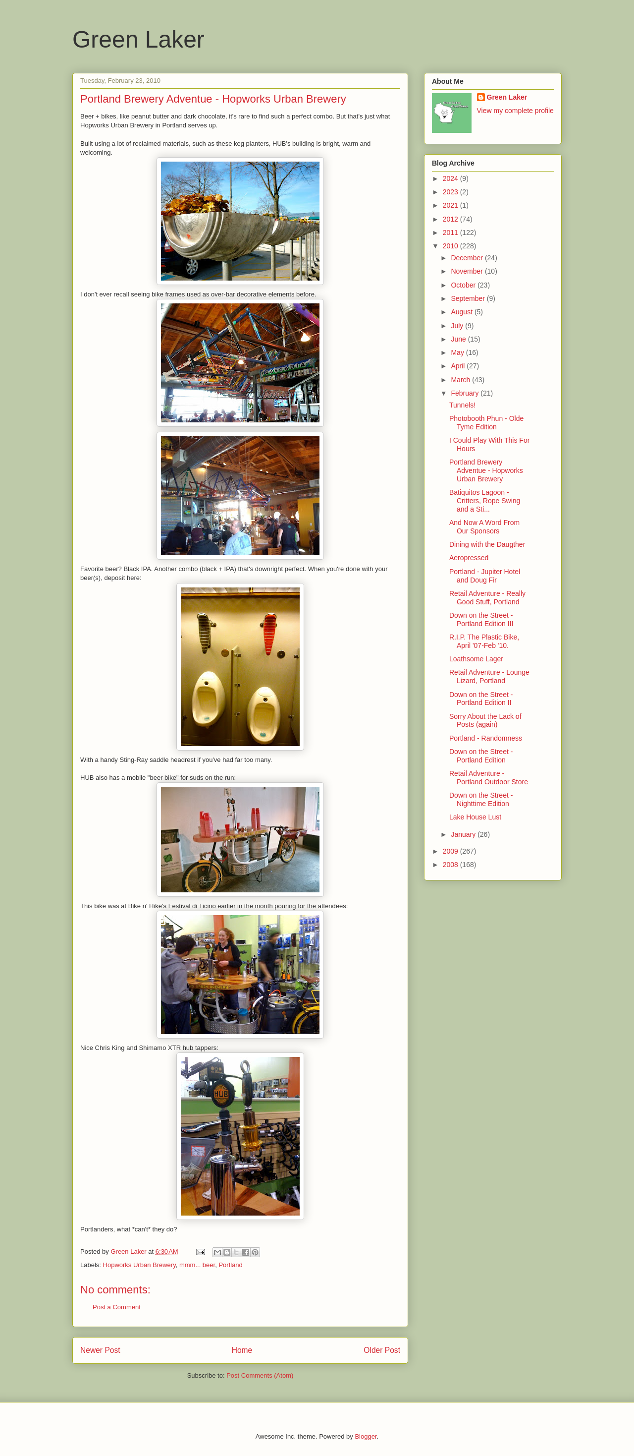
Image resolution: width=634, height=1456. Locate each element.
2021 (451, 205)
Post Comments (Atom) (259, 1375)
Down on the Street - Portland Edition (481, 756)
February (465, 393)
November (467, 271)
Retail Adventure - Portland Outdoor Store (488, 777)
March (461, 380)
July (458, 326)
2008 (451, 865)
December (467, 258)
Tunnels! (462, 405)
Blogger (365, 1436)
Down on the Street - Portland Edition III (481, 619)
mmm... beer (197, 1265)
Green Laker (138, 39)
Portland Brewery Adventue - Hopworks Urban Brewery (486, 470)
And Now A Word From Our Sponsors (484, 527)
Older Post (382, 1350)
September (468, 298)
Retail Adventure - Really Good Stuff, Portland (487, 597)
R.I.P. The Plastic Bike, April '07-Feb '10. (484, 641)
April (459, 366)
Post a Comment (117, 1307)
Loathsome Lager (476, 659)
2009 (451, 851)
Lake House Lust (475, 817)
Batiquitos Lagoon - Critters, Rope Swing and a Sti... (484, 500)
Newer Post (100, 1350)
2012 (451, 219)
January (464, 834)
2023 (451, 192)
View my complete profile (515, 111)
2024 (451, 178)
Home (242, 1350)
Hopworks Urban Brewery (139, 1265)
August (462, 312)
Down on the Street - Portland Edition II (481, 699)
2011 (451, 232)
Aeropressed (468, 558)
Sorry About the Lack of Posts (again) (485, 720)
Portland (230, 1265)
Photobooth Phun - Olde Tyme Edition (486, 422)
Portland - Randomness (485, 738)
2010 (451, 246)
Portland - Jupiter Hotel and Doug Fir (484, 576)
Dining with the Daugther (487, 544)
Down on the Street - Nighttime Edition (481, 799)
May (458, 352)
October (464, 285)
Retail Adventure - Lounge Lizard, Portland (489, 676)
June (459, 339)
